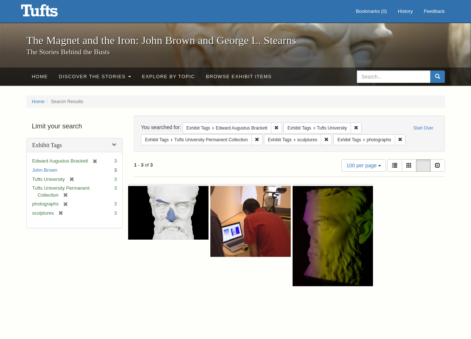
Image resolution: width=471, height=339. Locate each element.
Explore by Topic (168, 76)
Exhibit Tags (47, 145)
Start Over (423, 128)
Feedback (434, 11)
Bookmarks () (371, 11)
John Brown (45, 170)
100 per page (363, 165)
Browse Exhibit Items (239, 76)
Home (40, 76)
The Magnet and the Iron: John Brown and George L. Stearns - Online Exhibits (48, 13)
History (405, 11)
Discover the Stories (95, 76)
